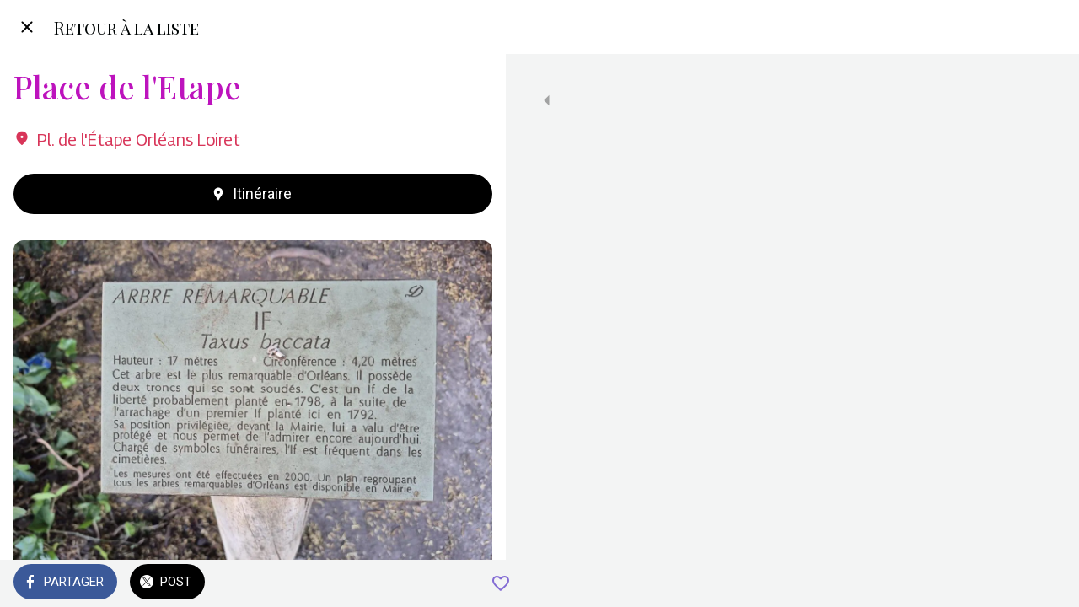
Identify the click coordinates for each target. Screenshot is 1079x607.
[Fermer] (27, 27)
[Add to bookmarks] (472, 583)
